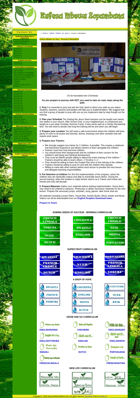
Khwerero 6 (18, 57)
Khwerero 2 (18, 50)
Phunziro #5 (18, 98)
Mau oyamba (18, 70)
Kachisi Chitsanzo (20, 43)
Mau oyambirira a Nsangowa (24, 72)
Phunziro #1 (18, 91)
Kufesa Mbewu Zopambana (23, 69)
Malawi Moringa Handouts (23, 131)
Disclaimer (88, 396)
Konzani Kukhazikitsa (21, 39)
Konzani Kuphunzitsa (21, 41)
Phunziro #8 (18, 103)
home (45, 33)
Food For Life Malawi (21, 138)
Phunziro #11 (18, 109)
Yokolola (17, 81)
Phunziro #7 (18, 102)
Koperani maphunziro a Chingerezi (21, 85)
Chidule (16, 83)
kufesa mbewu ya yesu (59, 33)
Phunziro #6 (18, 100)
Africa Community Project (23, 133)
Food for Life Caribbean (22, 135)
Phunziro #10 (18, 107)
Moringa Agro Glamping (22, 128)
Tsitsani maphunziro (21, 123)
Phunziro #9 (18, 105)
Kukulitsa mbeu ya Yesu (22, 77)
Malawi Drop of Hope (21, 129)
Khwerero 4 (18, 53)
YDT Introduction (20, 157)
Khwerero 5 (18, 55)
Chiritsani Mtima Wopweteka (24, 147)
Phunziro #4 (18, 96)
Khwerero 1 (18, 48)
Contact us (103, 396)
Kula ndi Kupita (19, 148)
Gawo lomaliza (19, 121)
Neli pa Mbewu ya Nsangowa (24, 74)
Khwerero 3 (18, 51)
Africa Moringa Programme (23, 140)
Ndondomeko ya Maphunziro (24, 76)
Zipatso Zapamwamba (22, 150)
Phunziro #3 (18, 95)
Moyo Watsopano (20, 145)
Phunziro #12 (18, 111)
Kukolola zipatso (20, 119)
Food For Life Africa (21, 136)
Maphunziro (18, 62)
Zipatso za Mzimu (20, 79)
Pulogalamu (18, 64)
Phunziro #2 (18, 93)
